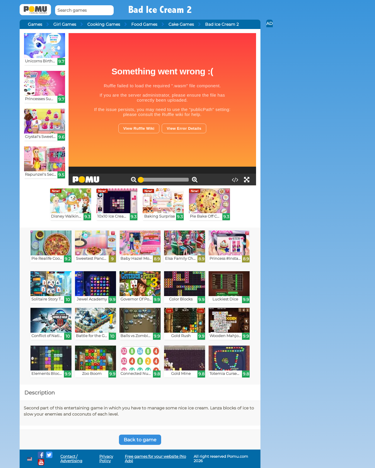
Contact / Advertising (71, 458)
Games (35, 24)
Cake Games (181, 24)
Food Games (144, 24)
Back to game (140, 440)
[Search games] (84, 10)
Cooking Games (103, 24)
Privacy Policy (106, 458)
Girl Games (64, 24)
